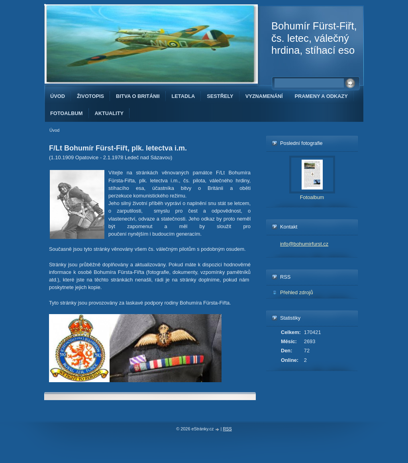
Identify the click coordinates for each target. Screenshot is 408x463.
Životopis (90, 96)
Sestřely (220, 96)
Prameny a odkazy (321, 96)
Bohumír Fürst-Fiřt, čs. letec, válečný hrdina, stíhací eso (314, 38)
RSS (227, 428)
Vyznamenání (264, 96)
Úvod (57, 96)
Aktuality (109, 113)
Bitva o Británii (137, 96)
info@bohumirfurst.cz (304, 244)
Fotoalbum (66, 113)
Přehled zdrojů (296, 292)
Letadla (183, 96)
